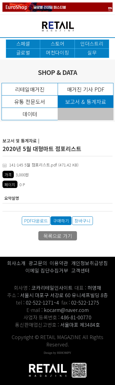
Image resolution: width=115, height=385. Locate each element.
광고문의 (38, 263)
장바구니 (82, 221)
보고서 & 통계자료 (85, 101)
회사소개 (16, 263)
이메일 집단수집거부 (46, 270)
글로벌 (23, 52)
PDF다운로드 (36, 221)
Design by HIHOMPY (57, 352)
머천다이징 (57, 52)
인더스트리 (91, 43)
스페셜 (23, 43)
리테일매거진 (29, 89)
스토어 (57, 43)
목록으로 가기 (57, 236)
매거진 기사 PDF (85, 89)
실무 (92, 52)
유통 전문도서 (29, 101)
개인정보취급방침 (89, 263)
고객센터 (80, 270)
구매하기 (61, 221)
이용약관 (59, 263)
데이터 (29, 114)
